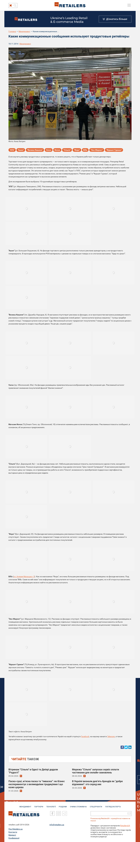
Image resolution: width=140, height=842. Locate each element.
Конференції (13, 838)
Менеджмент (24, 31)
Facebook (85, 736)
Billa (85, 150)
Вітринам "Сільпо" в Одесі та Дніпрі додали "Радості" (33, 771)
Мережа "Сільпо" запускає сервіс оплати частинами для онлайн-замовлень (95, 771)
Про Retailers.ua (15, 829)
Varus (48, 150)
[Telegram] (64, 813)
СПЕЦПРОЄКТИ (96, 805)
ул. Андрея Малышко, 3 (24, 576)
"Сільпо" (67, 150)
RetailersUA (125, 825)
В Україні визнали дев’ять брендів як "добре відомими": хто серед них (97, 783)
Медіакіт (12, 835)
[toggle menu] (129, 5)
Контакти (12, 832)
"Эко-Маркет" (97, 150)
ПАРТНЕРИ (38, 805)
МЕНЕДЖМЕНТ (25, 805)
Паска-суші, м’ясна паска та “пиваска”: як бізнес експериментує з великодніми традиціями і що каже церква (36, 784)
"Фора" (77, 150)
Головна (12, 31)
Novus (57, 150)
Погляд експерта (113, 805)
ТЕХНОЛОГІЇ (51, 805)
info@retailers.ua (56, 824)
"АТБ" (12, 150)
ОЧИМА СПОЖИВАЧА (78, 805)
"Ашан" (21, 150)
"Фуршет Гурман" (114, 150)
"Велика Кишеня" (35, 150)
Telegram (111, 736)
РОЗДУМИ (63, 805)
